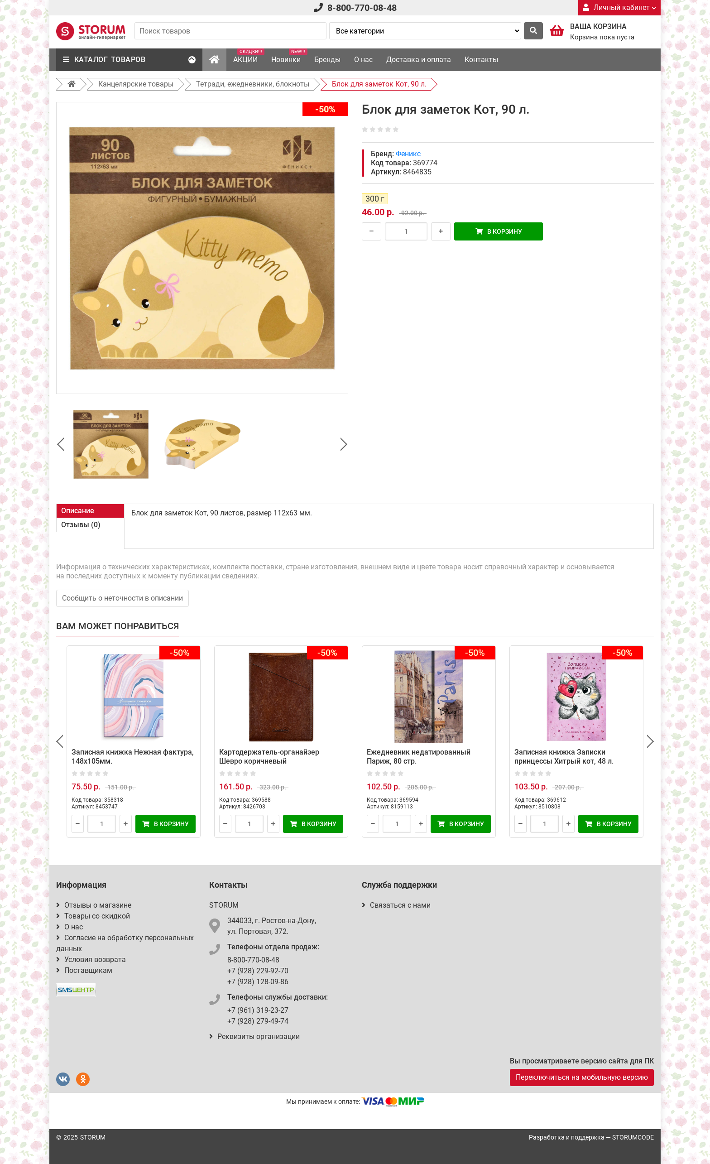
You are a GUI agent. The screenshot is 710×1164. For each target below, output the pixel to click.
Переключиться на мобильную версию (582, 1077)
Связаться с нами (396, 905)
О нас (363, 59)
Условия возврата (91, 959)
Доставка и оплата (418, 59)
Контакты (481, 59)
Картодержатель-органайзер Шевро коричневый (269, 756)
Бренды (327, 59)
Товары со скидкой (93, 916)
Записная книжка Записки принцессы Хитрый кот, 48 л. (564, 756)
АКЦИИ (248, 56)
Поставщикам (84, 970)
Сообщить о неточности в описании (122, 598)
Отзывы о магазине (93, 905)
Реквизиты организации (254, 1036)
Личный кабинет (619, 7)
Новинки (289, 56)
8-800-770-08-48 (362, 7)
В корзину (498, 231)
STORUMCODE (633, 1137)
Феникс (408, 153)
